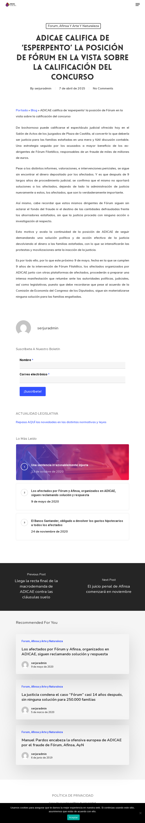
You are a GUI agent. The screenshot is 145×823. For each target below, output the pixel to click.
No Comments (103, 88)
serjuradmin (43, 88)
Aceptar (73, 817)
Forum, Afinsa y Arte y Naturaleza (73, 26)
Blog (34, 110)
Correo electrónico (34, 374)
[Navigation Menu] (138, 4)
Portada (22, 110)
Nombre (26, 360)
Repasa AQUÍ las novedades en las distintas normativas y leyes (61, 422)
